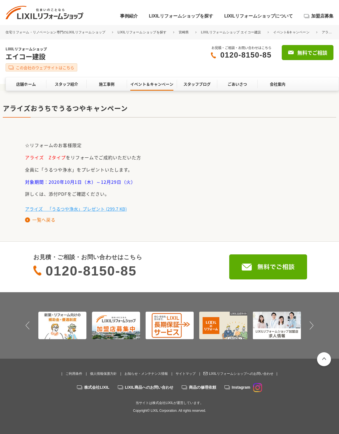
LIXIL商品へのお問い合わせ (149, 387)
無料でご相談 (312, 52)
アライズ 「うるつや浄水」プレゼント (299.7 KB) (76, 208)
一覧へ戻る (43, 219)
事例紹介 (129, 16)
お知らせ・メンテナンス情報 (146, 374)
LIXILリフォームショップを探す (181, 16)
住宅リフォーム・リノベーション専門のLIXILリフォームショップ (56, 32)
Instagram (247, 387)
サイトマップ (186, 374)
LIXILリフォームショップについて (258, 16)
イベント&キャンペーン (291, 32)
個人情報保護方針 (103, 374)
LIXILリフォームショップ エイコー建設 (231, 32)
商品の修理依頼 (202, 387)
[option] (62, 325)
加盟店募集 (322, 16)
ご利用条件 (74, 374)
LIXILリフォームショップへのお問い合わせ (241, 374)
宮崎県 (184, 32)
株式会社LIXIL (96, 387)
